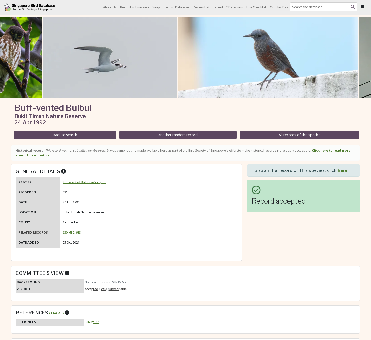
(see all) (56, 313)
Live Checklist (256, 7)
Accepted (91, 289)
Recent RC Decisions (228, 7)
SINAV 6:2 (92, 322)
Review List (201, 7)
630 (65, 232)
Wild (104, 289)
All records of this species (299, 134)
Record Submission (134, 7)
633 (78, 232)
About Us (110, 7)
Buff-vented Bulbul (84, 182)
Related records (33, 232)
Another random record (178, 134)
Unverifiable (118, 289)
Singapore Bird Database (170, 7)
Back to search (65, 134)
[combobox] (324, 7)
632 (71, 232)
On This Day (279, 7)
